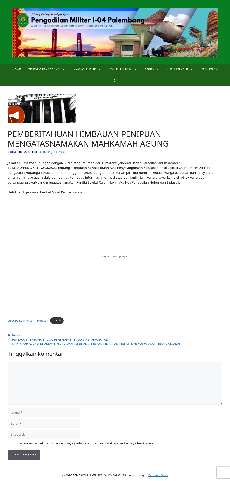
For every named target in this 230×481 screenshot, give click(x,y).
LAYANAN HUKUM (124, 69)
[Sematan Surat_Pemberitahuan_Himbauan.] (115, 256)
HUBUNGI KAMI (182, 69)
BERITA (154, 69)
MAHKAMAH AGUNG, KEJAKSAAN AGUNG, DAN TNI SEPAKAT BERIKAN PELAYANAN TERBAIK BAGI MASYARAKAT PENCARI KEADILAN (96, 343)
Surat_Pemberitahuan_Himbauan (28, 320)
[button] (115, 80)
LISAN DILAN (209, 69)
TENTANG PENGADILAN (48, 69)
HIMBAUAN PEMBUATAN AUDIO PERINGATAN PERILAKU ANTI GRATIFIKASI (60, 339)
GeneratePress (158, 475)
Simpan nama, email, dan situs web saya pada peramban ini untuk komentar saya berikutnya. (83, 443)
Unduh (57, 320)
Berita (16, 335)
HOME (16, 69)
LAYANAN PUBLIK (88, 69)
